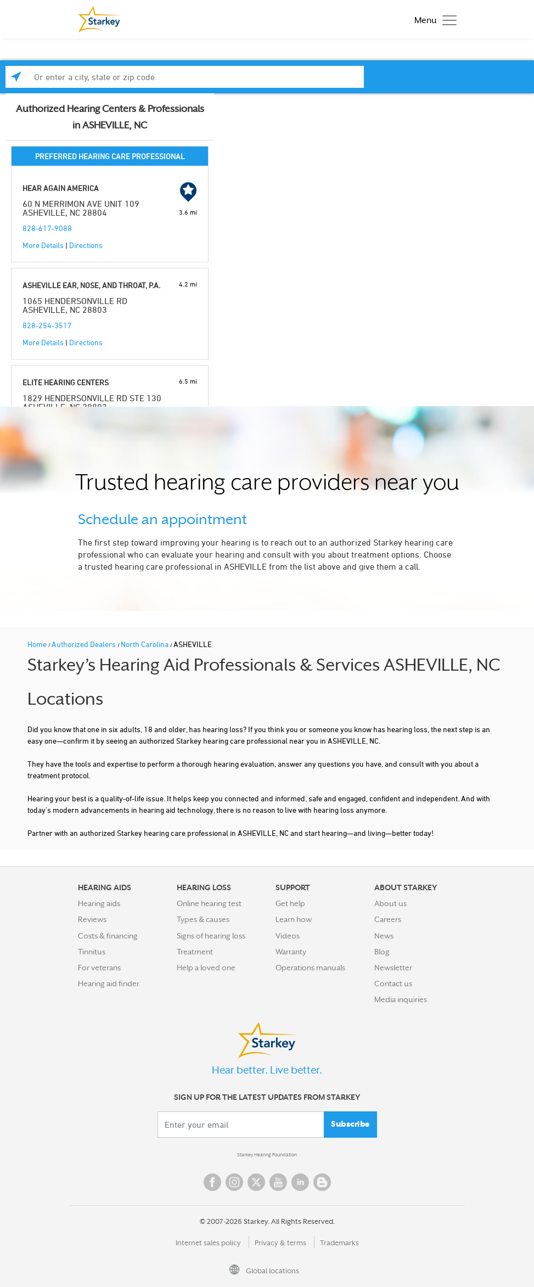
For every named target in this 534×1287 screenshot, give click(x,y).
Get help (290, 903)
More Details (43, 245)
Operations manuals (310, 967)
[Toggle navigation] (433, 19)
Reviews (92, 919)
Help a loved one (206, 967)
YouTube (278, 1182)
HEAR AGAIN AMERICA (61, 188)
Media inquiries (400, 999)
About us (390, 903)
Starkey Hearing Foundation (267, 1154)
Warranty (291, 951)
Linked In (300, 1182)
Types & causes (203, 919)
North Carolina (145, 644)
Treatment (195, 951)
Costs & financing (108, 935)
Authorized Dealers (84, 644)
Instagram (234, 1182)
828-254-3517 (47, 325)
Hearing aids (99, 903)
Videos (288, 935)
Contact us (393, 983)
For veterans (99, 967)
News (384, 935)
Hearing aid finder (108, 983)
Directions (86, 245)
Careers (387, 919)
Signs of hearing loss (211, 935)
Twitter (256, 1182)
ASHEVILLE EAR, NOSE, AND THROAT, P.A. (91, 285)
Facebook (212, 1182)
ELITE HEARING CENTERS (66, 382)
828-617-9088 (47, 228)
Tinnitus (91, 951)
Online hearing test (209, 903)
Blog (382, 951)
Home (37, 644)
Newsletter (393, 967)
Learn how (294, 919)
